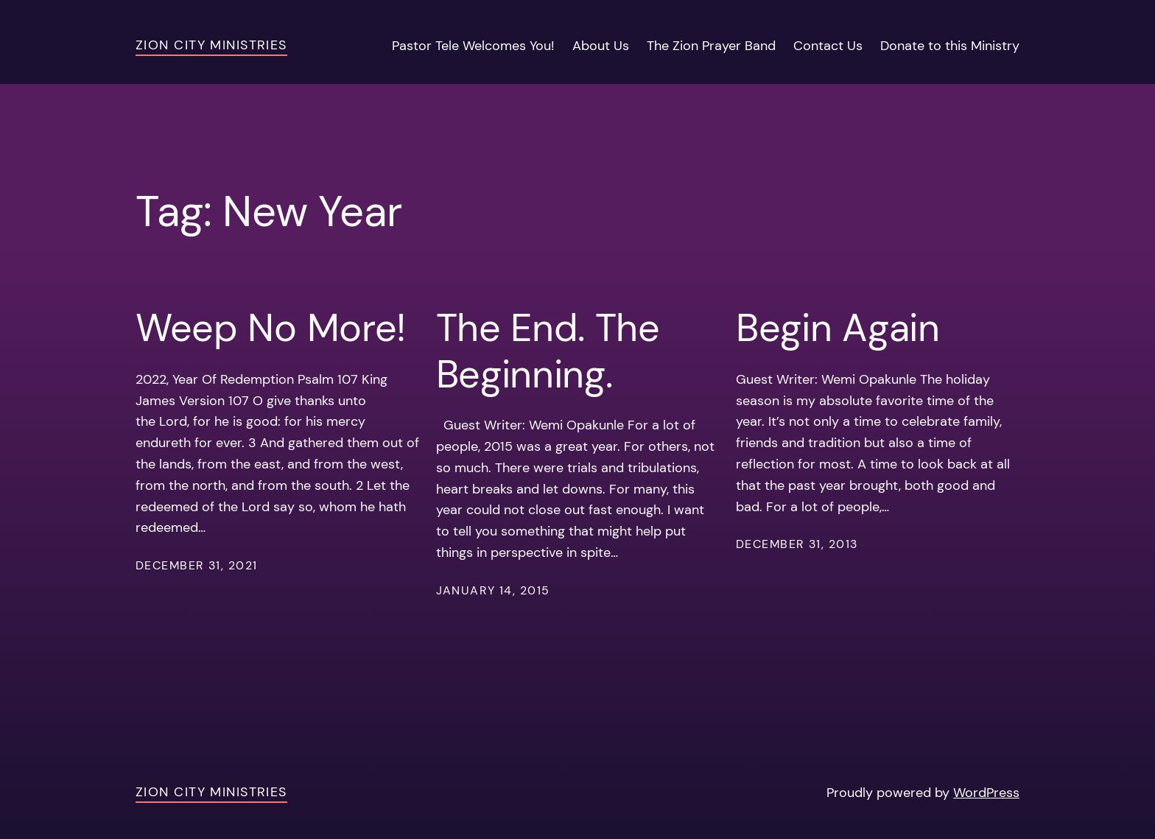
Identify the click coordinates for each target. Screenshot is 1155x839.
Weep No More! (271, 328)
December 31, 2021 (196, 565)
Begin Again (838, 328)
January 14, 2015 (493, 590)
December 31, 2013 (796, 544)
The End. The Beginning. (548, 351)
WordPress (986, 792)
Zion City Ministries (211, 45)
